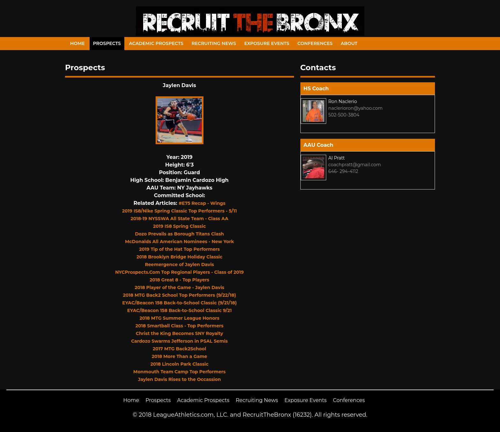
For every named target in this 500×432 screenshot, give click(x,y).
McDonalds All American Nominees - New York (179, 241)
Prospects (107, 43)
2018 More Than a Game (179, 356)
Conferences (315, 43)
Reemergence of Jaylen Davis (179, 264)
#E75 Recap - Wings (202, 203)
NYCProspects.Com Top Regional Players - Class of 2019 (179, 272)
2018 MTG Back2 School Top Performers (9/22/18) (179, 295)
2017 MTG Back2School (179, 349)
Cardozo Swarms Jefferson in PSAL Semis (179, 341)
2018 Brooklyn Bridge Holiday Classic (179, 257)
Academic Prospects (156, 43)
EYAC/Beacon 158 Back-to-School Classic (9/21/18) (179, 303)
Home (77, 43)
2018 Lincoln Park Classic (180, 364)
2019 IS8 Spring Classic (179, 226)
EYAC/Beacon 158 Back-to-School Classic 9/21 (179, 310)
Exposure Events (266, 43)
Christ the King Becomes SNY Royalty (179, 333)
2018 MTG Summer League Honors (179, 318)
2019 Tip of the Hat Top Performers (179, 249)
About (349, 43)
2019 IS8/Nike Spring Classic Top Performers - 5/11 (179, 211)
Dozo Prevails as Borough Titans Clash (179, 234)
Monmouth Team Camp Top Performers (179, 372)
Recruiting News (214, 43)
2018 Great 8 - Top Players (179, 280)
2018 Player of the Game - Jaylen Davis (179, 287)
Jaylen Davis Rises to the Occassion (179, 379)
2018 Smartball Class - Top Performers (180, 326)
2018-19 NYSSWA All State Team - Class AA (179, 218)
